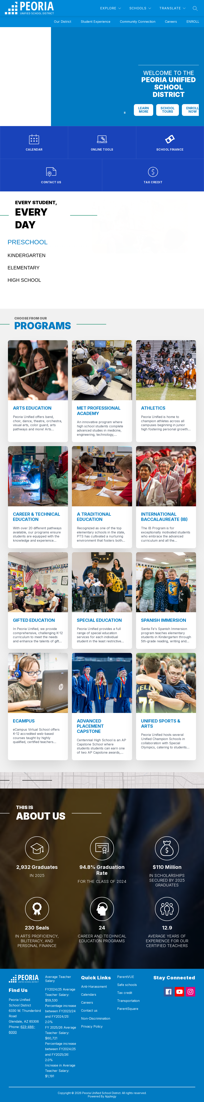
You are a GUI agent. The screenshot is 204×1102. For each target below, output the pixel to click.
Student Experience (95, 22)
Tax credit (124, 993)
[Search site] (195, 8)
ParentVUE (125, 977)
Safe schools (127, 985)
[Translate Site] (172, 8)
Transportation (128, 1001)
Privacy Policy (92, 1026)
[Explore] (110, 8)
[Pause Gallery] (125, 112)
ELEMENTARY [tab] (24, 267)
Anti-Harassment (94, 987)
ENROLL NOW (192, 110)
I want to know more (125, 281)
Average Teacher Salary (58, 979)
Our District (62, 22)
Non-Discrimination (95, 1018)
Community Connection (137, 22)
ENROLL (192, 22)
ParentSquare (127, 1009)
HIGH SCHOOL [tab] (24, 280)
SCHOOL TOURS (168, 110)
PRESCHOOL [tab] (28, 242)
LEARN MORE (143, 110)
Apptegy (110, 1096)
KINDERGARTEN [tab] (26, 255)
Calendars (88, 995)
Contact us (89, 1010)
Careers (171, 22)
